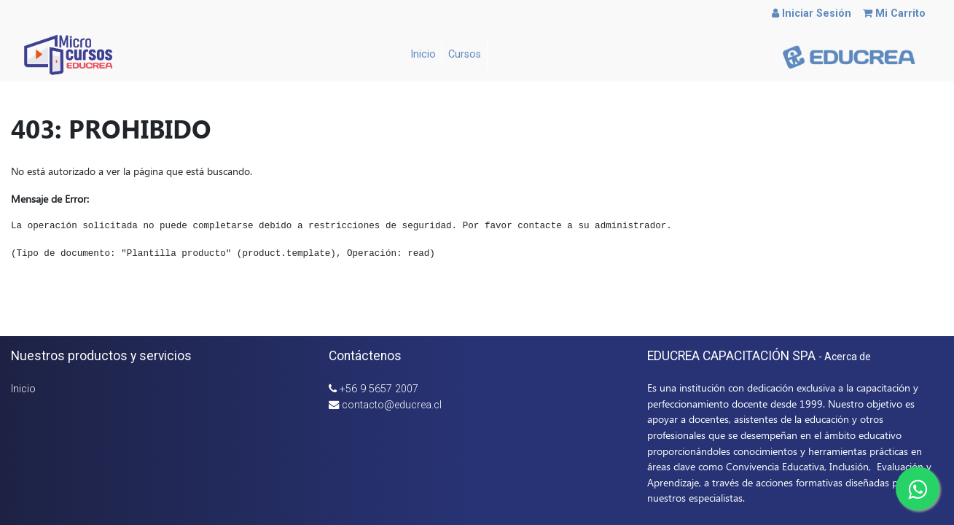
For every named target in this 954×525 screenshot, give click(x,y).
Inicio (23, 389)
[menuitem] (423, 55)
